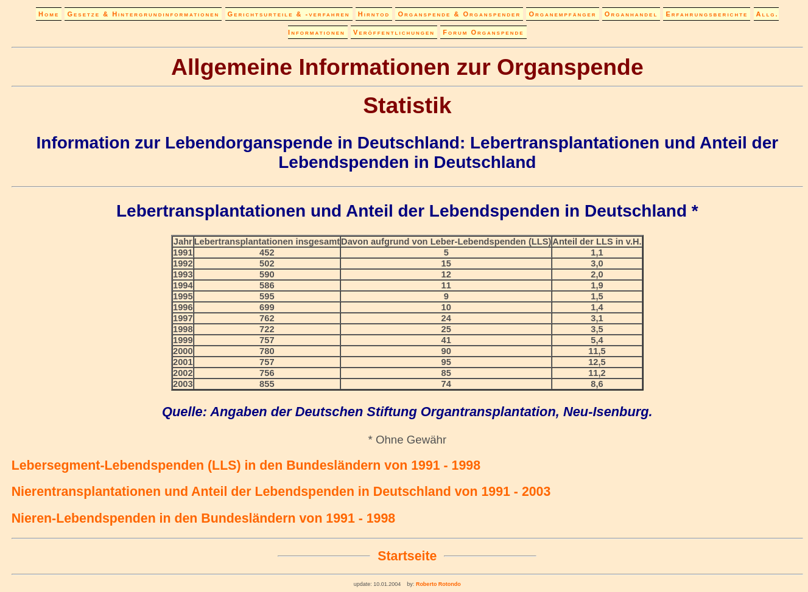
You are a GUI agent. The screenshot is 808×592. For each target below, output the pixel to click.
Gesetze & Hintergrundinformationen (143, 14)
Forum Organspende (483, 32)
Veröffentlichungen (394, 32)
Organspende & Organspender (459, 14)
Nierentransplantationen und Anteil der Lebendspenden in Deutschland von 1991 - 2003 (281, 491)
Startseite (407, 556)
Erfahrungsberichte (707, 14)
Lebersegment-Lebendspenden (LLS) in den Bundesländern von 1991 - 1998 (246, 465)
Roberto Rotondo (437, 584)
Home (48, 14)
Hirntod (374, 14)
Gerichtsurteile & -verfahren (289, 14)
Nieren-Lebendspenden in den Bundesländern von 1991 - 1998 (204, 518)
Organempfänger (562, 14)
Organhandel (631, 14)
